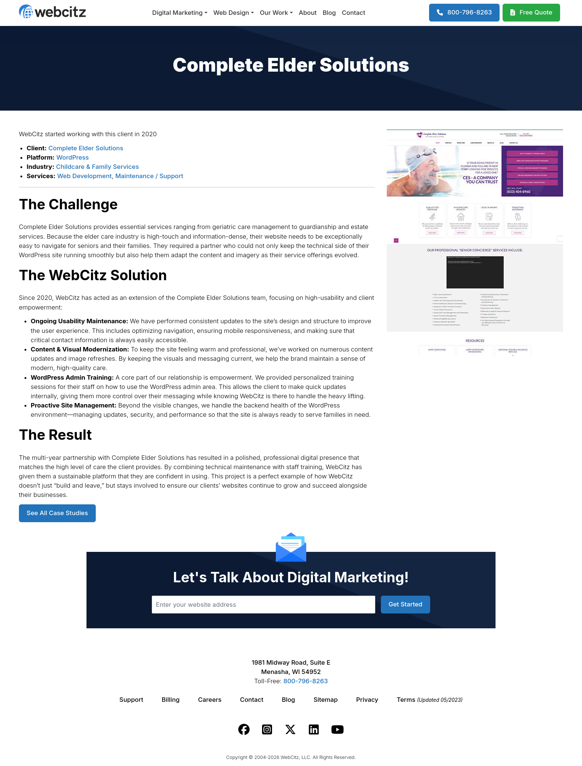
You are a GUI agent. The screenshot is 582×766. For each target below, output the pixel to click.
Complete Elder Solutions (85, 148)
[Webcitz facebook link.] (244, 730)
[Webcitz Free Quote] (531, 13)
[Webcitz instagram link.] (267, 730)
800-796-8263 (305, 681)
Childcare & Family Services (97, 166)
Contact (353, 12)
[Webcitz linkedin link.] (314, 730)
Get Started (405, 604)
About (308, 12)
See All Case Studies (57, 513)
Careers (210, 699)
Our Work (274, 12)
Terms (430, 699)
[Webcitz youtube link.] (337, 730)
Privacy (367, 699)
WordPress (72, 157)
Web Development (84, 176)
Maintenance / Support (149, 176)
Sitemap (326, 699)
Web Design (231, 12)
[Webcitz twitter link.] (290, 730)
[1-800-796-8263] (464, 13)
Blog (329, 12)
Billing (171, 699)
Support (131, 699)
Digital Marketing (177, 12)
